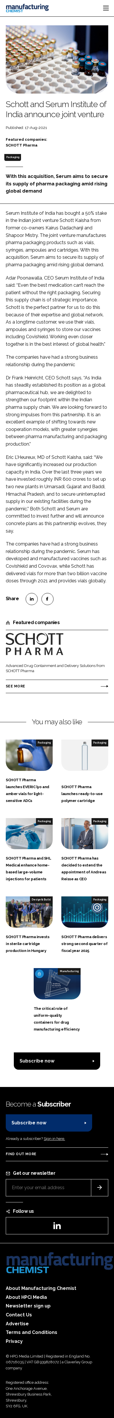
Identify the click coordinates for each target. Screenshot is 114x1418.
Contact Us (19, 1315)
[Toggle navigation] (106, 8)
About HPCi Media (26, 1297)
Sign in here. (54, 1138)
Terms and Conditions (31, 1332)
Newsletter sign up (28, 1306)
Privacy (14, 1341)
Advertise (17, 1323)
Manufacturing (69, 971)
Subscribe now (37, 1061)
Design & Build (41, 899)
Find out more (21, 1154)
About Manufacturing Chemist (41, 1288)
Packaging (12, 157)
